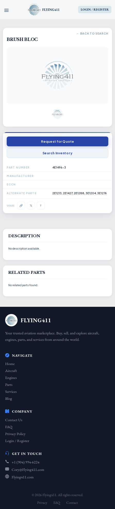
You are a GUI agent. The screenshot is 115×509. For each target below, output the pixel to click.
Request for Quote (57, 141)
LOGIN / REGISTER (95, 9)
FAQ (8, 426)
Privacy (42, 502)
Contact (72, 502)
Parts (8, 384)
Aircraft (11, 370)
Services (11, 391)
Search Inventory (58, 153)
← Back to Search (92, 33)
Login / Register (17, 440)
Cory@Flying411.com (28, 469)
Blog (8, 398)
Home (10, 363)
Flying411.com (23, 476)
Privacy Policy (15, 433)
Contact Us (13, 419)
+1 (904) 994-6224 (25, 462)
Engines (11, 377)
